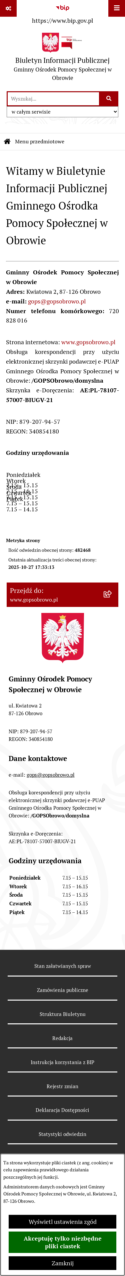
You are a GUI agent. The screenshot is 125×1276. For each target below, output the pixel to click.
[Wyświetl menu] (116, 8)
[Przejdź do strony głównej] (62, 59)
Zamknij (63, 1263)
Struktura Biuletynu (63, 1014)
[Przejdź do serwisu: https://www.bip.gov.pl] (62, 13)
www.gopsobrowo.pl (88, 342)
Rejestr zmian (62, 1086)
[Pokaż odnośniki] (8, 8)
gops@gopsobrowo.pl (57, 301)
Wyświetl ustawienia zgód (63, 1222)
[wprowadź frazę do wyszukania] (53, 98)
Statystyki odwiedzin (62, 1134)
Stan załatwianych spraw (62, 966)
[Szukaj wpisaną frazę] (109, 98)
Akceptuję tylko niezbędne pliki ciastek (63, 1242)
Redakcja (62, 1038)
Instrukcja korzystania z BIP (62, 1062)
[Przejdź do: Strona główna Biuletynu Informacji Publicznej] (7, 141)
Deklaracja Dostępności (62, 1110)
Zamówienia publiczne (62, 990)
